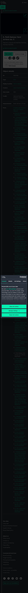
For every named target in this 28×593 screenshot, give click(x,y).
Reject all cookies (14, 315)
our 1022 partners (11, 289)
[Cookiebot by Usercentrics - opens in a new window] (20, 277)
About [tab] (24, 281)
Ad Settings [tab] (17, 281)
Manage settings (14, 310)
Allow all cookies (14, 306)
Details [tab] (10, 281)
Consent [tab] (4, 281)
